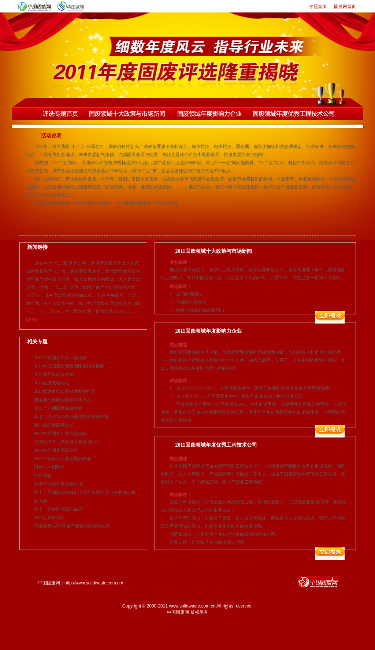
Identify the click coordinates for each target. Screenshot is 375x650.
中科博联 (43, 475)
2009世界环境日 (49, 517)
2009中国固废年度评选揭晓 (60, 433)
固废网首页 (345, 6)
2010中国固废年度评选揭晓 (60, 357)
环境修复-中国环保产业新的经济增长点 (72, 526)
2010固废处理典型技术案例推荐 (65, 391)
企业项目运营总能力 (196, 388)
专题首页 (318, 6)
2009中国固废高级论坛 (56, 450)
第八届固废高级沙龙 (54, 425)
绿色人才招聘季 (49, 467)
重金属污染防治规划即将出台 (62, 399)
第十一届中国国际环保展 (58, 509)
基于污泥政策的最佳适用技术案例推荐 (71, 416)
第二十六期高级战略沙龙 (58, 408)
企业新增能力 (189, 396)
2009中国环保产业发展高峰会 (62, 458)
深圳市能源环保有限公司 (58, 484)
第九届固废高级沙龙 (54, 374)
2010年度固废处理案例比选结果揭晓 (69, 366)
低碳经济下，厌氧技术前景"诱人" (66, 441)
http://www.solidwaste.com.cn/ (93, 583)
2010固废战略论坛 (51, 382)
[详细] (32, 319)
